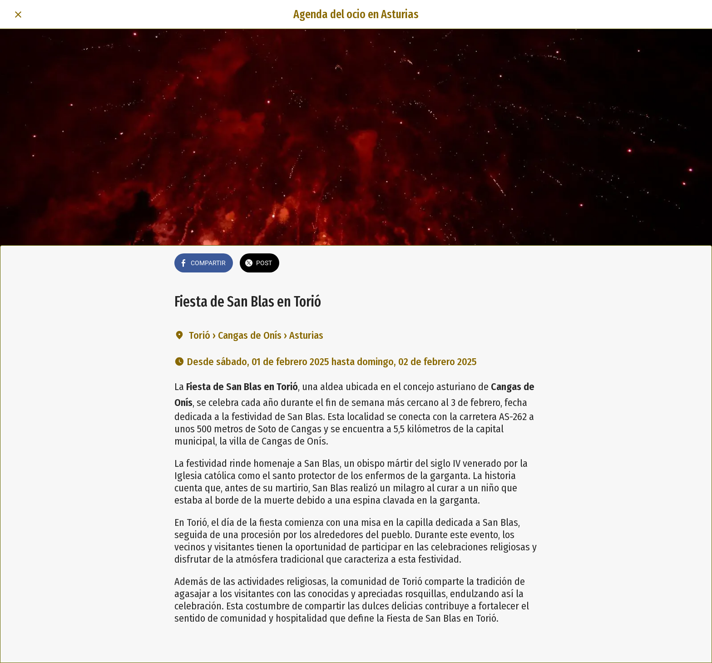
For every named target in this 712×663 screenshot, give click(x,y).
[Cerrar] (18, 14)
